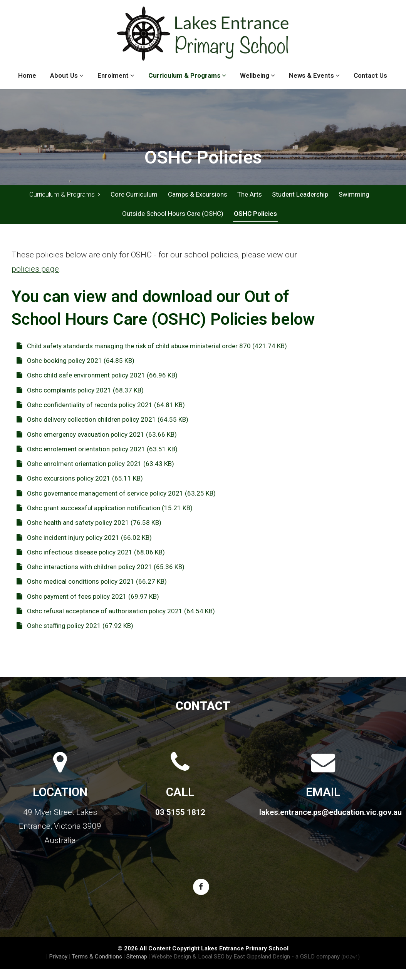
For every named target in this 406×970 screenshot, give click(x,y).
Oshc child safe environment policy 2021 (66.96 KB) (97, 376)
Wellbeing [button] (257, 75)
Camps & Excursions (197, 194)
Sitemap (136, 957)
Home (27, 75)
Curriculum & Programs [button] (187, 75)
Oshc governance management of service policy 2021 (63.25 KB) (116, 494)
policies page (35, 269)
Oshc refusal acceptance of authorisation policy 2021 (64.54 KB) (116, 612)
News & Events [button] (314, 75)
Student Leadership (300, 194)
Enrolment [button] (115, 75)
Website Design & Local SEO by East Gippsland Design (220, 957)
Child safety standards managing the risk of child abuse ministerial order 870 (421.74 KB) (152, 347)
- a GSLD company (326, 957)
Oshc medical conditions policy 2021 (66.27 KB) (92, 582)
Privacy (58, 957)
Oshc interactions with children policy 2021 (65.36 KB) (101, 567)
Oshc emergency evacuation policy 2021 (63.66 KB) (97, 435)
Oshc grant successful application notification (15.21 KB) (105, 509)
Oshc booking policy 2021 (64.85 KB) (75, 362)
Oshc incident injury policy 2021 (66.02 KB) (84, 538)
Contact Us (370, 75)
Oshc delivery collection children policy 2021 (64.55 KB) (102, 420)
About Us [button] (67, 75)
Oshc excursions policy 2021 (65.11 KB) (80, 479)
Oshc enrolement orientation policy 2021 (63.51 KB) (97, 450)
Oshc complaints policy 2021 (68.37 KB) (80, 391)
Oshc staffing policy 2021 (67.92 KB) (75, 627)
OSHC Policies (255, 214)
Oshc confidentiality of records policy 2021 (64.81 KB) (101, 405)
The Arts (249, 194)
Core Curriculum (134, 194)
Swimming (353, 194)
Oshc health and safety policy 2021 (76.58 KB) (89, 524)
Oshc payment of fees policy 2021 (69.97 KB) (88, 597)
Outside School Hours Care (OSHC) (172, 214)
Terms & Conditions (97, 957)
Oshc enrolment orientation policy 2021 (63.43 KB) (95, 464)
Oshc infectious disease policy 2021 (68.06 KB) (91, 553)
